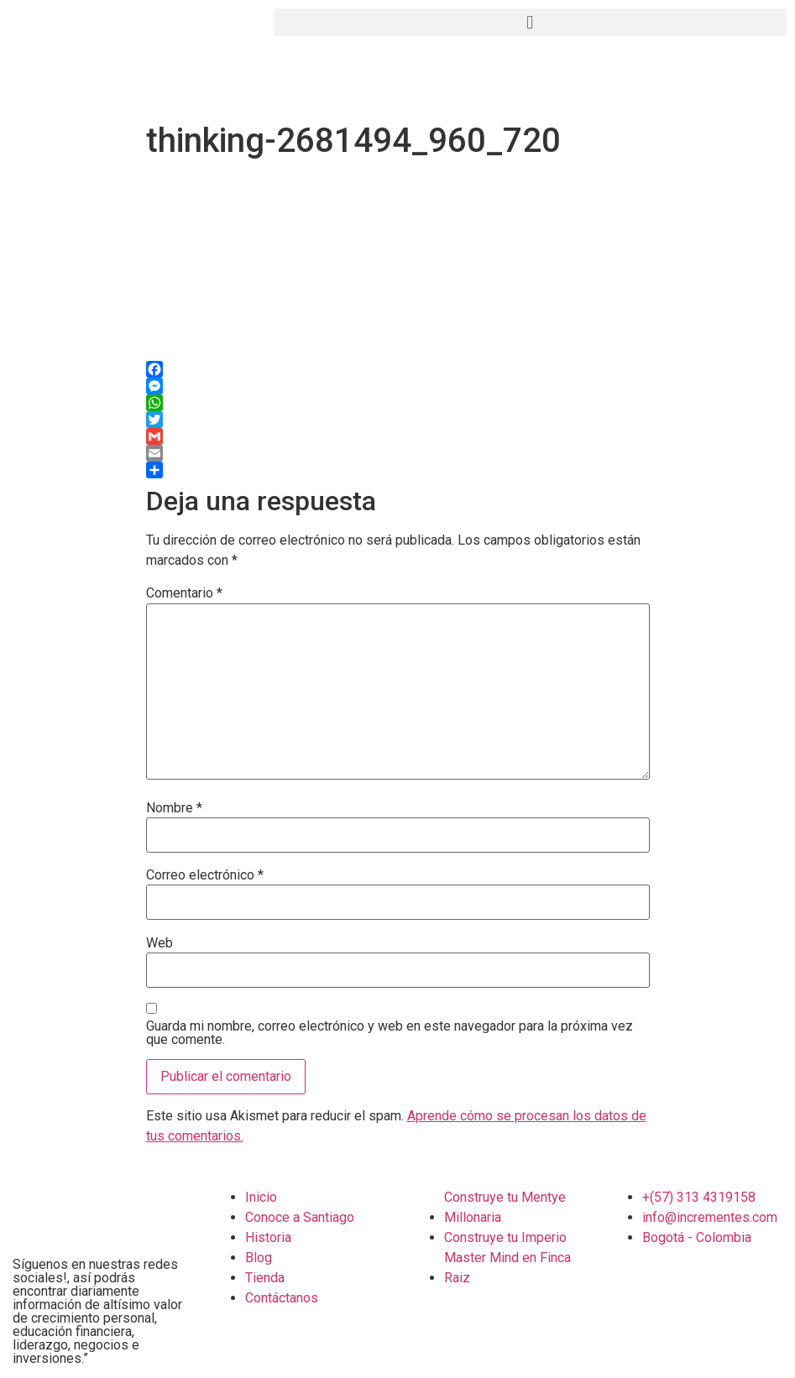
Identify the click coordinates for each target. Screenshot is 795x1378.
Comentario (184, 593)
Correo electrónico (205, 875)
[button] (530, 22)
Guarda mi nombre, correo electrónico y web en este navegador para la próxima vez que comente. (389, 1033)
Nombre (174, 808)
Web (159, 943)
